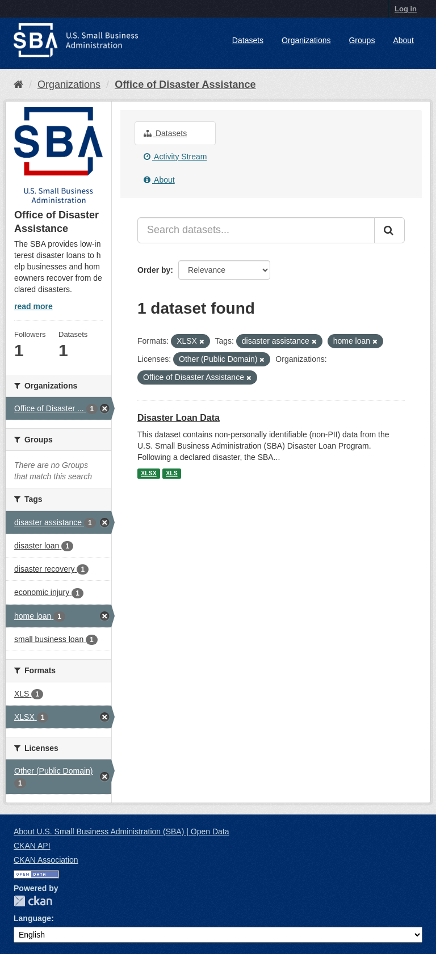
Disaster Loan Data (178, 418)
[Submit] (389, 230)
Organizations (306, 40)
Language (32, 918)
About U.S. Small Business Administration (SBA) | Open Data (121, 831)
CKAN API (32, 845)
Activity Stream (175, 156)
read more (33, 306)
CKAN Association (46, 859)
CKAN (33, 901)
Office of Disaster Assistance (185, 84)
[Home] (18, 84)
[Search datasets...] (256, 230)
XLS (171, 473)
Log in (406, 9)
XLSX (148, 473)
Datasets (247, 40)
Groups (362, 40)
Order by (153, 270)
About (403, 40)
